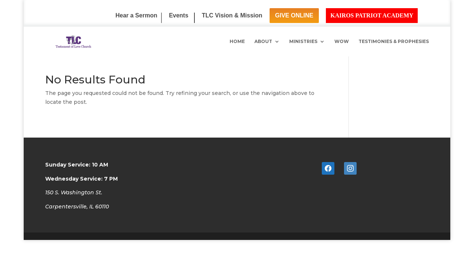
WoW (341, 41)
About (263, 41)
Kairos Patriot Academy (371, 15)
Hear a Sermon (136, 16)
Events (178, 16)
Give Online (294, 15)
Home (237, 41)
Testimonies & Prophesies (393, 41)
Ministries (303, 41)
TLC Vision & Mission (232, 16)
